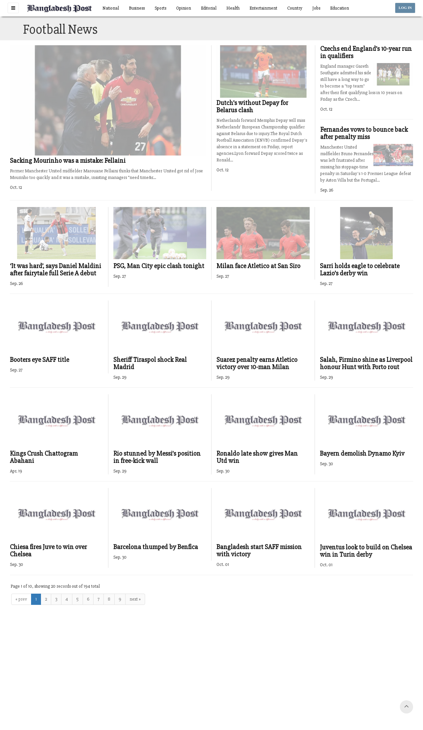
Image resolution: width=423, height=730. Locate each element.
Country (294, 8)
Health (233, 8)
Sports (160, 8)
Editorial (208, 8)
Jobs (316, 8)
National (110, 8)
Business (137, 8)
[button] (13, 8)
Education (339, 8)
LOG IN (405, 8)
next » (135, 599)
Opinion (183, 8)
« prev (21, 599)
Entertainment (263, 8)
